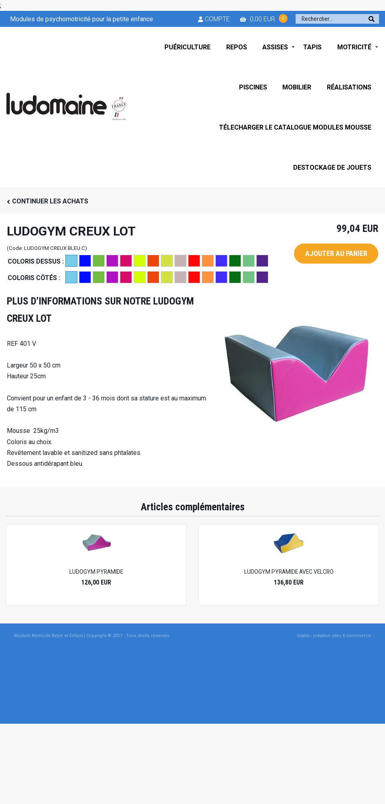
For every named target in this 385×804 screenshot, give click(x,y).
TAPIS (312, 47)
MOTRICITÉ (354, 47)
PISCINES (253, 87)
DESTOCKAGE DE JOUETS (332, 167)
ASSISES (275, 47)
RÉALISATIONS (349, 87)
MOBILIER (296, 87)
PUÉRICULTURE (187, 47)
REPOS (236, 47)
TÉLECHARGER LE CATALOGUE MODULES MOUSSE (295, 127)
